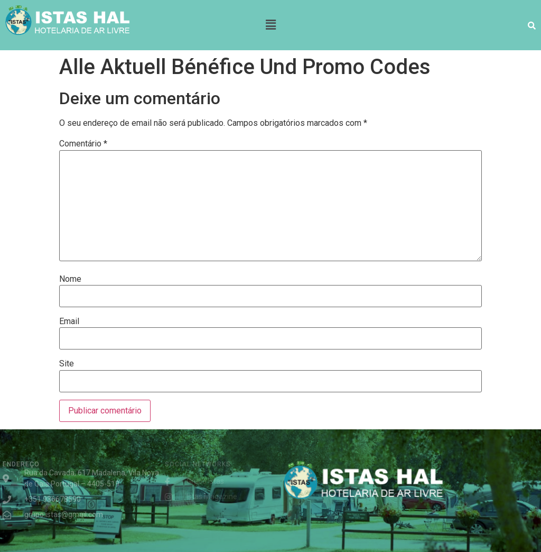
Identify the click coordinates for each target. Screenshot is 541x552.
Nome (70, 279)
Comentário (83, 144)
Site (66, 364)
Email (69, 321)
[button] (270, 25)
